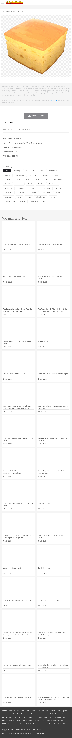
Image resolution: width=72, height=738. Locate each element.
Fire (43, 711)
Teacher (18, 720)
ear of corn (53, 184)
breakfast (21, 188)
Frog (67, 714)
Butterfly (23, 714)
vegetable (8, 197)
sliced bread (40, 197)
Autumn (16, 711)
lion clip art (20, 175)
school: (5, 720)
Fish (63, 714)
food (7, 171)
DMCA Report (9, 123)
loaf (47, 179)
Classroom (29, 720)
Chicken (33, 714)
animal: (5, 714)
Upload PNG (41, 733)
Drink (27, 724)
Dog (43, 714)
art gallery (58, 179)
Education (49, 720)
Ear (50, 717)
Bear (14, 714)
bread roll (8, 193)
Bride (20, 717)
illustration (44, 175)
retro (29, 197)
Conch (33, 711)
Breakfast (11, 724)
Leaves (22, 711)
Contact (26, 733)
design (22, 201)
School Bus (56, 720)
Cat (29, 714)
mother (31, 717)
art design (8, 188)
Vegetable (63, 724)
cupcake (21, 193)
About (4, 733)
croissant (33, 193)
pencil (38, 179)
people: (5, 717)
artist (19, 179)
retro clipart (46, 188)
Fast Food (33, 724)
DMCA (32, 733)
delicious (8, 179)
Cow (38, 714)
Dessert (22, 724)
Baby (15, 717)
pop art (40, 184)
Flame (47, 711)
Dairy (16, 724)
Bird (18, 714)
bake (19, 197)
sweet (53, 197)
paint (41, 171)
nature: (5, 711)
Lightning (64, 711)
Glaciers (53, 711)
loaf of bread (10, 201)
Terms (10, 733)
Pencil (42, 720)
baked (58, 193)
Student (11, 720)
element (33, 188)
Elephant (57, 714)
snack (30, 184)
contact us (53, 100)
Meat (43, 724)
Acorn (11, 711)
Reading (36, 720)
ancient (58, 188)
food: (4, 724)
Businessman (38, 717)
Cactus (28, 711)
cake (28, 179)
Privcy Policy (17, 733)
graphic (7, 184)
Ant (10, 714)
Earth (38, 711)
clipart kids (46, 193)
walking (59, 717)
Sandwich (49, 724)
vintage (7, 175)
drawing (33, 175)
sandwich (34, 201)
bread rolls (53, 171)
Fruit (39, 724)
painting (17, 171)
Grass (59, 711)
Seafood (56, 724)
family (25, 717)
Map (62, 720)
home (65, 717)
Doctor (46, 717)
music (56, 175)
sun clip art (30, 171)
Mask (10, 717)
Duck (46, 714)
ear (44, 201)
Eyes (54, 717)
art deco (19, 184)
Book (23, 720)
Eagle (51, 714)
